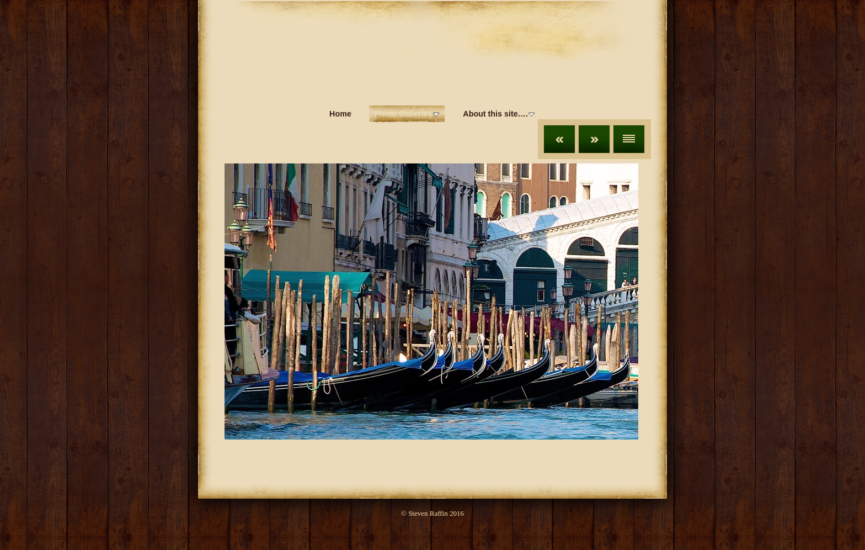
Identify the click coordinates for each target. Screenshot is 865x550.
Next (594, 139)
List (628, 139)
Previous (559, 139)
